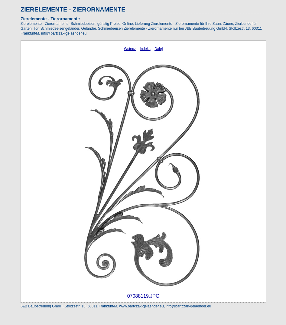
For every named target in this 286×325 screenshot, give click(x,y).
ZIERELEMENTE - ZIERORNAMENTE (73, 9)
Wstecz (130, 49)
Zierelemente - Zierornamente (50, 18)
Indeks (145, 49)
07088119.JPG (143, 296)
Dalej (158, 49)
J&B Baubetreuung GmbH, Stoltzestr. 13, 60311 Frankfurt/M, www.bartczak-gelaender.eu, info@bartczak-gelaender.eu (116, 306)
